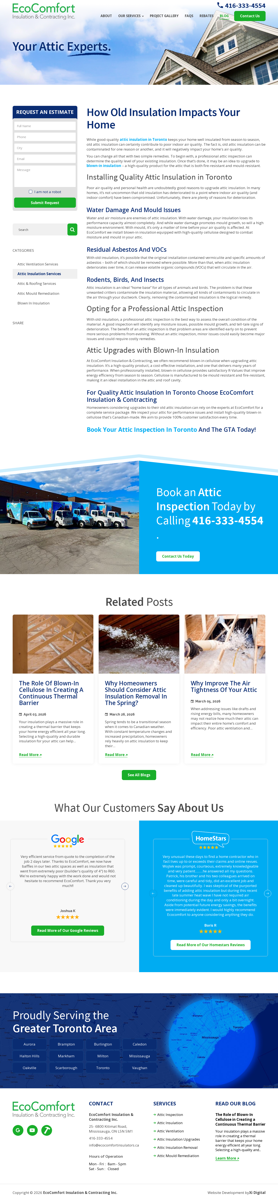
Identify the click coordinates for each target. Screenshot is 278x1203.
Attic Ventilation (170, 1131)
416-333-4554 (241, 5)
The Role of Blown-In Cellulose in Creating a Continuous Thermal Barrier (51, 692)
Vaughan (139, 1067)
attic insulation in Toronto (143, 139)
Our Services (129, 15)
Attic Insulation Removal (177, 1148)
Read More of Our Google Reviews (67, 930)
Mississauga (139, 1056)
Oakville (29, 1067)
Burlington (103, 1044)
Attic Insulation (170, 1123)
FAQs (189, 15)
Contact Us (250, 15)
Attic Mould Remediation (38, 293)
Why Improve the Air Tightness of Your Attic (224, 686)
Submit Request (45, 202)
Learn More (227, 1158)
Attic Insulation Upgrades (178, 1139)
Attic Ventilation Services (37, 264)
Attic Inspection (170, 1115)
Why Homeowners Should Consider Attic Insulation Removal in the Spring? (136, 692)
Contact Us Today (178, 556)
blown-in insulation (104, 165)
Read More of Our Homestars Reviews (210, 944)
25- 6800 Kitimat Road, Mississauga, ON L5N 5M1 (111, 1129)
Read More (30, 754)
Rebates (207, 15)
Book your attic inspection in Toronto (142, 429)
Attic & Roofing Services (36, 283)
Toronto (103, 1067)
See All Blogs (139, 774)
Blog (224, 15)
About (106, 15)
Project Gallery (164, 15)
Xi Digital (257, 1192)
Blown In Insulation (33, 303)
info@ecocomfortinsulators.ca (114, 1145)
